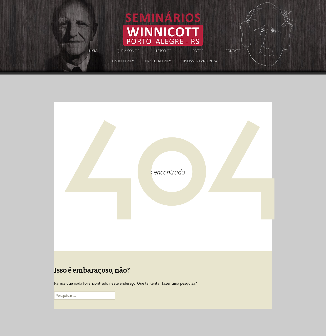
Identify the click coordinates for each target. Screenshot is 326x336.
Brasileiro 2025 (158, 61)
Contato (232, 50)
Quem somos (128, 50)
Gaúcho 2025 (123, 61)
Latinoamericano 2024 (198, 61)
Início (93, 50)
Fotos (198, 50)
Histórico (163, 50)
